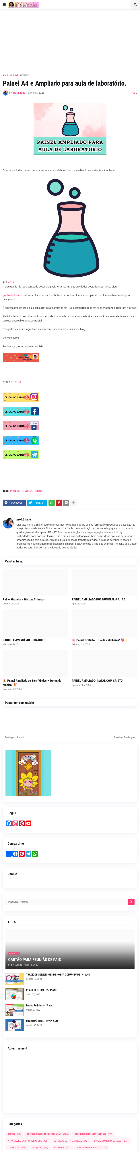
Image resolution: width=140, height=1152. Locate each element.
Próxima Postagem (124, 737)
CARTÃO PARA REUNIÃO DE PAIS (34, 959)
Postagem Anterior (15, 737)
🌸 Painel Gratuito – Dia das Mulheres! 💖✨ (100, 640)
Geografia (40, 1147)
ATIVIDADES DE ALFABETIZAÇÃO (48, 1134)
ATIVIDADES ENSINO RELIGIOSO (28, 1140)
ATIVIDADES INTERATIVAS (71, 1140)
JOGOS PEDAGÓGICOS (91, 1147)
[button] (4, 5)
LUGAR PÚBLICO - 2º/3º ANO (42, 1021)
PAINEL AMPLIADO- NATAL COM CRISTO (97, 680)
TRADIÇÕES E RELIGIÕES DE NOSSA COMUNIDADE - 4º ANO (58, 974)
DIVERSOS (17, 1147)
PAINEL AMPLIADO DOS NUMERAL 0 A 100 (98, 599)
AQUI (11, 282)
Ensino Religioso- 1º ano (39, 1005)
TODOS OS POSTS (31, 491)
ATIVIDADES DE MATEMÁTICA (93, 1134)
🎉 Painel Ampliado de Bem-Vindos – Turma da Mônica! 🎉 (32, 682)
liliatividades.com (13, 295)
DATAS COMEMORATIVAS (111, 1140)
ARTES (14, 1134)
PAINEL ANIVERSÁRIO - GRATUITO (24, 640)
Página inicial (10, 75)
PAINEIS (25, 75)
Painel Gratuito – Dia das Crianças (24, 599)
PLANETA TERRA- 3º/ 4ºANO (41, 990)
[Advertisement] (71, 39)
